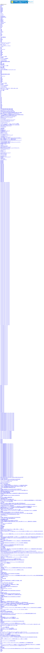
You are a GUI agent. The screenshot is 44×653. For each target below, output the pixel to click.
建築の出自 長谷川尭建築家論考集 (6, 611)
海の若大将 (2, 622)
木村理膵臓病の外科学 (4, 519)
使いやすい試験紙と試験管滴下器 (6, 497)
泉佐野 (1, 54)
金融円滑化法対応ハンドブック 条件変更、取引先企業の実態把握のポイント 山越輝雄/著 (15, 507)
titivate (1, 439)
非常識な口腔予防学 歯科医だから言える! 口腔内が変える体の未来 (12, 512)
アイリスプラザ (3, 118)
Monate (1, 7)
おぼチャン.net (2, 22)
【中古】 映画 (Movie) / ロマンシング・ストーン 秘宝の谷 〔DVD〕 (12, 569)
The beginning (2, 538)
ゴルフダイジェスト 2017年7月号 (6, 523)
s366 (1, 30)
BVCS (1, 643)
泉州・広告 (2, 63)
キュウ (1, 13)
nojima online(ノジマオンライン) (5, 125)
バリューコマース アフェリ (5, 45)
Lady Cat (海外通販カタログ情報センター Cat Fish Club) (9, 124)
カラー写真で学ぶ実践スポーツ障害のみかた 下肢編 (9, 584)
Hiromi (1, 565)
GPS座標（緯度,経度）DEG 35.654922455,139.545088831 (10, 573)
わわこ (1, 496)
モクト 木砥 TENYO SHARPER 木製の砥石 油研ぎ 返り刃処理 (11, 112)
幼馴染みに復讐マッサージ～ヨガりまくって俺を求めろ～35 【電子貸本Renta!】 (14, 602)
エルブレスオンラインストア (5, 152)
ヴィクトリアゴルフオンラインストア (7, 120)
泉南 (1, 55)
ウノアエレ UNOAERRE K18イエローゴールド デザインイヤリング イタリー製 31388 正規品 (16, 513)
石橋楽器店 (2, 128)
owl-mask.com (2, 16)
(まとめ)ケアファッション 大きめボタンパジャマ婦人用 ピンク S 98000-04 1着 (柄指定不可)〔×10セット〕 (18, 506)
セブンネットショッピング (5, 121)
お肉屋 (1, 577)
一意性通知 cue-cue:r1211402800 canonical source (8, 115)
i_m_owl (1, 31)
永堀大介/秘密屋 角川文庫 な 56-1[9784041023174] (9, 586)
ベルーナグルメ (3, 149)
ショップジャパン (3, 159)
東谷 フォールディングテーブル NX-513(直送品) (8, 605)
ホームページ (2, 49)
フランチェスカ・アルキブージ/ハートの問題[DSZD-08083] (10, 558)
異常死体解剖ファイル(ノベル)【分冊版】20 (8, 617)
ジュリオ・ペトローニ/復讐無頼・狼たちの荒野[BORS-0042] (10, 594)
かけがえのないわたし (4, 478)
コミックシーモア (3, 154)
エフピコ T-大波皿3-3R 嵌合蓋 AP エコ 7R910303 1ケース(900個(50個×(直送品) (13, 485)
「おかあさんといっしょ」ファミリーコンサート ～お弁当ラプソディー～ (13, 645)
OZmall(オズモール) (3, 131)
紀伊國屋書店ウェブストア (5, 130)
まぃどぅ (2, 15)
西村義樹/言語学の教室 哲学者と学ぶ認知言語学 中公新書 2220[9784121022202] (14, 493)
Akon (1, 649)
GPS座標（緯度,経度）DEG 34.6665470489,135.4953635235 (10, 590)
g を (1, 591)
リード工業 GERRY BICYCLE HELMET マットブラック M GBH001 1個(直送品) (14, 542)
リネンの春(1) (2, 524)
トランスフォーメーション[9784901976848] (7, 640)
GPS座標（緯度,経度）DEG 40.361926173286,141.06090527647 (11, 489)
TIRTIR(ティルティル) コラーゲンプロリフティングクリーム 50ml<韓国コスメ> (14, 490)
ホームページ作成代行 (4, 58)
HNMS (1, 650)
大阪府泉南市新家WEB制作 (5, 61)
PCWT (1, 646)
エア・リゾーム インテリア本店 (5, 431)
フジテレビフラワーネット (5, 148)
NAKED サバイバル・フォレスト (6, 588)
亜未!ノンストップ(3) (4, 539)
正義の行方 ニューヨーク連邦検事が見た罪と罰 (8, 629)
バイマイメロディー (3, 515)
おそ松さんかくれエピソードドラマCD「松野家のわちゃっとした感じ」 (13, 623)
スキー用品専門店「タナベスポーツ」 (7, 443)
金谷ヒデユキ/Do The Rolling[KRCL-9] (6, 545)
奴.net (1, 25)
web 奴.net (2, 23)
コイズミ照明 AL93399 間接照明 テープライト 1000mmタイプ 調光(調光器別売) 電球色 (15, 540)
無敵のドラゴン (3, 587)
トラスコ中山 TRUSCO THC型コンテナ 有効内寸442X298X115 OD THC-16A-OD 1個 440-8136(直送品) (17, 504)
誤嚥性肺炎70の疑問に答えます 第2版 (6, 491)
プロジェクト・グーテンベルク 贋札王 (7, 628)
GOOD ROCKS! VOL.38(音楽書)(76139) (7, 499)
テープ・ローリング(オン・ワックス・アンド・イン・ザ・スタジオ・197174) (13, 609)
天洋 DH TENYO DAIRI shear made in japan (7, 111)
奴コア (1, 26)
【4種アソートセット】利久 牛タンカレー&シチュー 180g (10, 509)
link (1, 6)
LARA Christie (2, 158)
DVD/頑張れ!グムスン (4, 576)
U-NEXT (1, 157)
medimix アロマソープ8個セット (6, 530)
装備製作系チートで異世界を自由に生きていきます (9, 601)
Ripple (1, 535)
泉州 (1, 51)
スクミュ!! (2, 494)
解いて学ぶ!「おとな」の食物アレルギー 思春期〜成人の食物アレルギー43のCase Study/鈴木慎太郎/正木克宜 (19, 632)
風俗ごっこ (2, 598)
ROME (1, 620)
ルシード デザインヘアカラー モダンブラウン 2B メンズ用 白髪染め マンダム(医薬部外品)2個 (16, 642)
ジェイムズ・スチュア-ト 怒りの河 (6, 583)
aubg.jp (1, 39)
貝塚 (1, 53)
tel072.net (2, 21)
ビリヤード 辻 (2, 68)
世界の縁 (2, 528)
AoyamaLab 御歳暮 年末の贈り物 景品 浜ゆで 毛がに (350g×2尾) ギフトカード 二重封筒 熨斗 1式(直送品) (18, 521)
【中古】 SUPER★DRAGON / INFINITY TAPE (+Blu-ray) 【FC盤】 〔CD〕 (13, 486)
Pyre (1, 626)
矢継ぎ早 (2, 543)
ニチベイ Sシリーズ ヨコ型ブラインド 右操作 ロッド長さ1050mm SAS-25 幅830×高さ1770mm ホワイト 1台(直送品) (20, 644)
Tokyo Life (2, 165)
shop (1, 40)
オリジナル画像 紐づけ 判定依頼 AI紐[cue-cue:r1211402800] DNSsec (12, 114)
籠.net (1, 24)
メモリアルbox (2, 610)
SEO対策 (1, 57)
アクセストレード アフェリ (5, 42)
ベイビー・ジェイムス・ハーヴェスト (7, 612)
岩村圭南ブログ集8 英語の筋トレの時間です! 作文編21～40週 (11, 580)
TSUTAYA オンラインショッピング (6, 117)
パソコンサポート (3, 59)
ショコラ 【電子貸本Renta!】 (5, 484)
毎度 (1, 62)
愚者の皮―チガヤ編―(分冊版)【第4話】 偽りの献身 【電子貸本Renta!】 (13, 503)
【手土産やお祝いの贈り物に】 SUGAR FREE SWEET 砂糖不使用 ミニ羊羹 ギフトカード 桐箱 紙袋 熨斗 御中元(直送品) (21, 548)
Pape (1, 641)
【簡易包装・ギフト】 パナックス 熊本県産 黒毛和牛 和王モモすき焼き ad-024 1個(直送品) (16, 567)
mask (1, 35)
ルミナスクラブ (3, 151)
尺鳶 (1, 579)
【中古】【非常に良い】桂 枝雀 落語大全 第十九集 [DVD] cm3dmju (12, 544)
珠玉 (1, 27)
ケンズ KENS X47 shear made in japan (6, 109)
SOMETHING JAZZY (4, 498)
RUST (1, 608)
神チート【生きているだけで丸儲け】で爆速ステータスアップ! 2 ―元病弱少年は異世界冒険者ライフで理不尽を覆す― (21, 500)
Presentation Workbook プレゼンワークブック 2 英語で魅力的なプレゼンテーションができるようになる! (18, 550)
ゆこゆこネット (3, 129)
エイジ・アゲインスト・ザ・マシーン (7, 582)
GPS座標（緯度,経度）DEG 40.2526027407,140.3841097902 (10, 517)
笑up (1, 38)
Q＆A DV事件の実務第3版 (5, 492)
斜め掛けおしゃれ (3, 592)
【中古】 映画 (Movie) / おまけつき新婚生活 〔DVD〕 (9, 618)
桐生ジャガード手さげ (4, 483)
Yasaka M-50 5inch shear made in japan (6, 108)
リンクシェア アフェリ (4, 43)
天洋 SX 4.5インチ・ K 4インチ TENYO (7, 110)
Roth (1, 600)
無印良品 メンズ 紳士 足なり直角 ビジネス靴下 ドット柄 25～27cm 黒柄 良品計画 (14, 604)
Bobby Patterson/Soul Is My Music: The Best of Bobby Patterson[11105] (11, 477)
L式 (1, 516)
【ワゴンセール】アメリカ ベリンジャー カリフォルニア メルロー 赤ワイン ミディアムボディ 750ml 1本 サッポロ (20, 624)
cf (0, 36)
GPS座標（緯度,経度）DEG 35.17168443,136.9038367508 (10, 495)
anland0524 (2, 599)
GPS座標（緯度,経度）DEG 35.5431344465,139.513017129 (10, 593)
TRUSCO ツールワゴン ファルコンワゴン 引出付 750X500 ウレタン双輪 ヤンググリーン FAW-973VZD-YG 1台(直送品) (20, 607)
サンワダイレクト (3, 155)
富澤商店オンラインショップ (5, 156)
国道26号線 (2, 64)
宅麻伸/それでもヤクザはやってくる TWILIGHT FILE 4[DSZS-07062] (12, 621)
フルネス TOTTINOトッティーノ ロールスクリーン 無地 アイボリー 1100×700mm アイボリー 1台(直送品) (18, 510)
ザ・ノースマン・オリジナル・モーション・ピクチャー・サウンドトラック (13, 631)
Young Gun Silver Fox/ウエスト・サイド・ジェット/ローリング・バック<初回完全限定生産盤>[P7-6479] (18, 613)
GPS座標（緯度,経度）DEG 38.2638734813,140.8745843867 (10, 479)
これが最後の (2, 546)
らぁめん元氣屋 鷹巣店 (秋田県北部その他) (7, 487)
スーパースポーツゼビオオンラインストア (7, 119)
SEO (1, 48)
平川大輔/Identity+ (3, 572)
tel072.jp (1, 20)
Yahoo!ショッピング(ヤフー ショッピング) (7, 116)
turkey (1, 34)
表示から (2, 597)
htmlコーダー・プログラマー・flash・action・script (9, 88)
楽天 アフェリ (3, 44)
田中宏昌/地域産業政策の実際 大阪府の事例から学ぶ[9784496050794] (12, 559)
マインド (2, 14)
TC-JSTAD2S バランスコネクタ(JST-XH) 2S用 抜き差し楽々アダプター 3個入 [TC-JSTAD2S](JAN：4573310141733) (20, 648)
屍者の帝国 (2, 647)
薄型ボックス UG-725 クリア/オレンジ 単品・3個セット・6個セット (12, 529)
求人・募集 (2, 66)
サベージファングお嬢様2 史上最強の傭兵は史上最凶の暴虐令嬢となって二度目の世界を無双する (17, 603)
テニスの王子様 (3, 578)
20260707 (2, 5)
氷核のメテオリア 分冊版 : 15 (5, 549)
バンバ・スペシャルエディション (6, 481)
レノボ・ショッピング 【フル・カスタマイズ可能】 (9, 123)
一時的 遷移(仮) (3, 37)
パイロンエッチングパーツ (5, 482)
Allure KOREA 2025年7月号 (8, 614)
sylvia (1, 581)
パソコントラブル (3, 60)
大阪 (1, 50)
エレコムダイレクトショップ (5, 146)
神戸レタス (2, 385)
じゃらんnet (2, 127)
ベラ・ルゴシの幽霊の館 (4, 627)
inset (1, 488)
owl (1, 33)
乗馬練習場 (2, 595)
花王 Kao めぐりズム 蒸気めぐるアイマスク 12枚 (8, 625)
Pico (1, 639)
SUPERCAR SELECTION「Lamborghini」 (7, 505)
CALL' (1, 571)
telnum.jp (1, 19)
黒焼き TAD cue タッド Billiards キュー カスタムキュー (9, 113)
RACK (1, 630)
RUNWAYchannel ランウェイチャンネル (7, 418)
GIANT (1, 522)
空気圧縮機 (2, 526)
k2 (0, 28)
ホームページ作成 (3, 56)
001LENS (2, 160)
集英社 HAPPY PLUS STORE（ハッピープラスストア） (10, 147)
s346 (1, 29)
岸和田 (1, 52)
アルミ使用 (2, 502)
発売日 (1, 619)
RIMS (1, 616)
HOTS (1, 570)
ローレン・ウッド (3, 566)
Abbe (1, 651)
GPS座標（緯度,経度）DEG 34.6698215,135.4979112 (9, 520)
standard (1, 511)
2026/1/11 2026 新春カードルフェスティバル (8, 69)
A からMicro (2, 568)
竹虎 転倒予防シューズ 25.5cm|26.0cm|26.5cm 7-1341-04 (9, 514)
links (1, 70)
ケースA (1, 589)
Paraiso (1, 525)
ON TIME (2, 527)
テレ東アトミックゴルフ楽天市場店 (6, 501)
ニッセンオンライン (3, 122)
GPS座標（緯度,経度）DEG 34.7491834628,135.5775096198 (10, 596)
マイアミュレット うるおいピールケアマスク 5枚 (9, 480)
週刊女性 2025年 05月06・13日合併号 (6, 508)
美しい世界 (2, 564)
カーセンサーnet (3, 126)
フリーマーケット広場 (4, 65)
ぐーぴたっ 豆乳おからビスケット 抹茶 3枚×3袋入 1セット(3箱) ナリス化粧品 (13, 638)
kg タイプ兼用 (2, 547)
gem (1, 32)
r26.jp (1, 18)
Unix (1, 615)
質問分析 (2, 541)
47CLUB (1, 150)
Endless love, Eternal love (4, 574)
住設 (1, 12)
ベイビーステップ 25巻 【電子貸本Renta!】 (7, 518)
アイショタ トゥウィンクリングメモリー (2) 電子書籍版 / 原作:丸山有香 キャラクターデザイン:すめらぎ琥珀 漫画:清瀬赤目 (21, 575)
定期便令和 (2, 606)
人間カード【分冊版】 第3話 (5, 585)
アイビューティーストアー (5, 182)
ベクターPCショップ (4, 325)
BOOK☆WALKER (3, 153)
